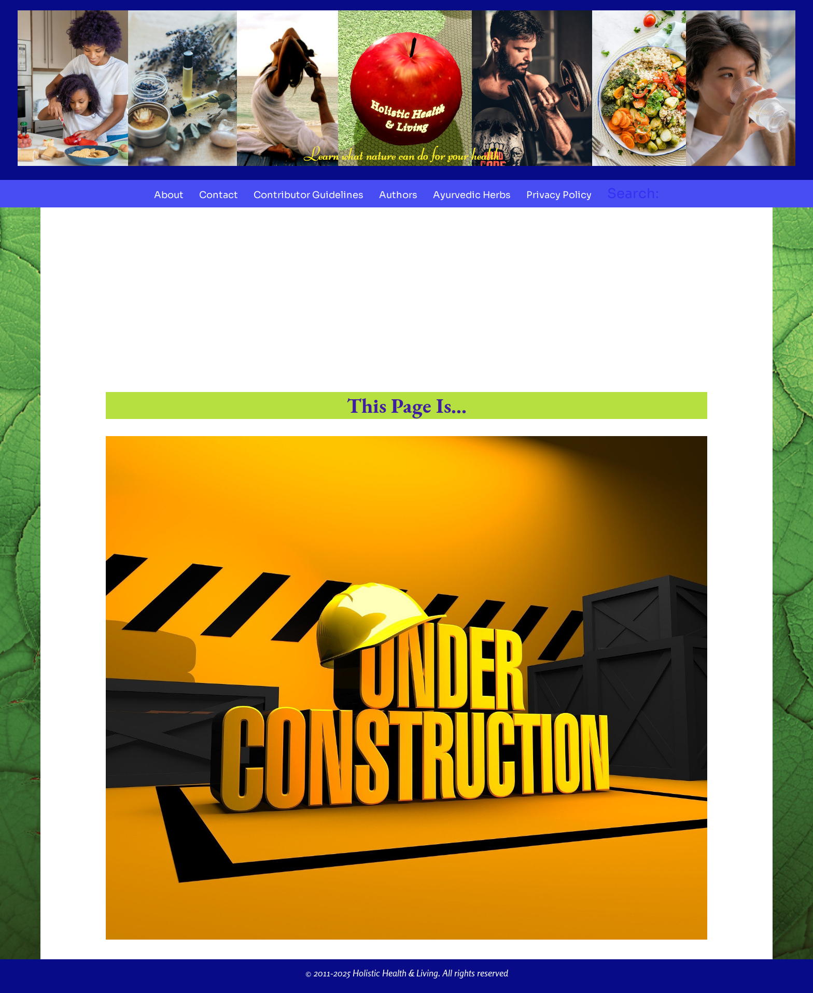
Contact (218, 195)
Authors (398, 195)
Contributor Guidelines (308, 195)
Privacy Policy (559, 195)
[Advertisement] (406, 301)
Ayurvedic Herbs (472, 195)
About (169, 195)
